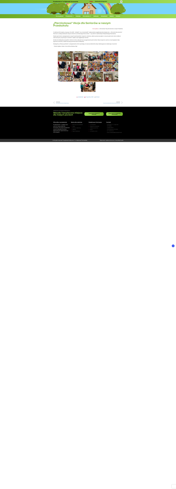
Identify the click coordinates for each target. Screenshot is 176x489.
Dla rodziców (87, 16)
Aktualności (104, 16)
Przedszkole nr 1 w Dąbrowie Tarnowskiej (65, 1)
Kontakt (118, 16)
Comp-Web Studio (119, 140)
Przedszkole (69, 16)
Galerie (111, 16)
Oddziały (78, 16)
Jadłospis (95, 16)
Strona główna (59, 16)
